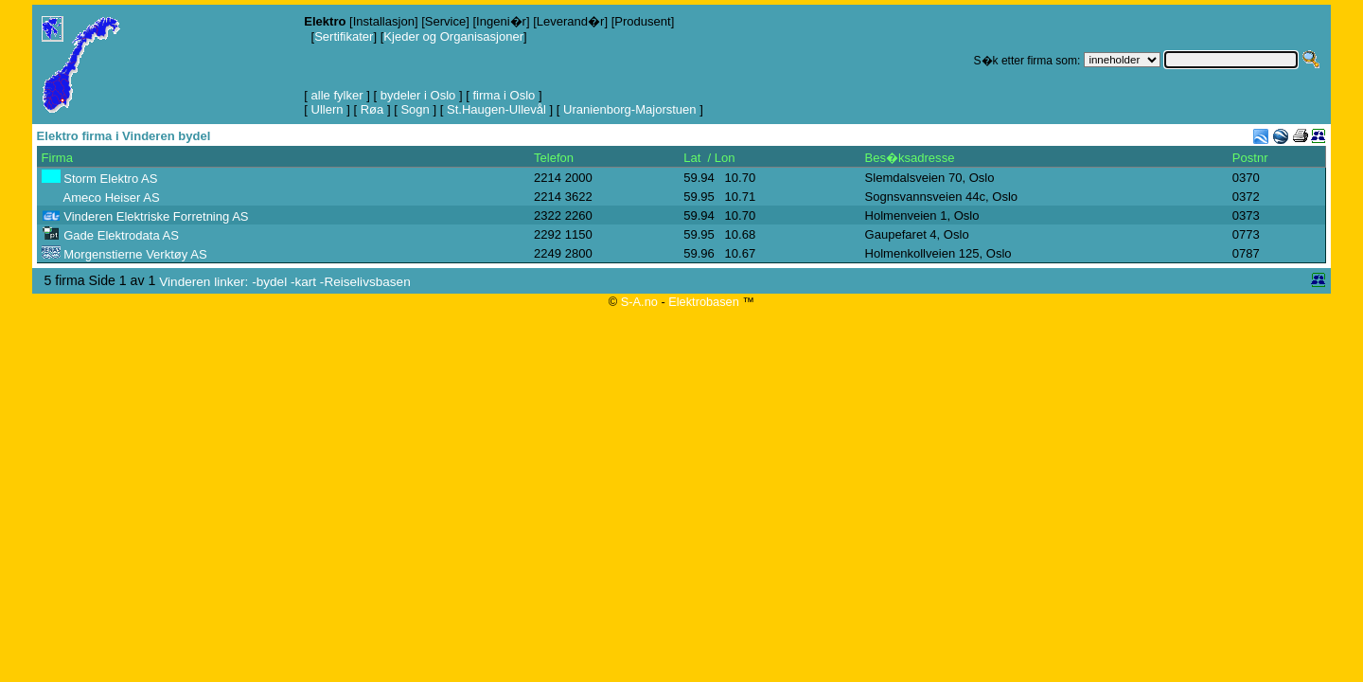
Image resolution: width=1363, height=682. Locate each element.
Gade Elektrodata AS (121, 235)
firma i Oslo (503, 95)
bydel (272, 282)
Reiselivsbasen (367, 282)
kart (305, 282)
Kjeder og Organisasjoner (453, 36)
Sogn (414, 109)
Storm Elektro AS (110, 178)
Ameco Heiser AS (111, 197)
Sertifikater (343, 36)
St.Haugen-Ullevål (496, 109)
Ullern (327, 109)
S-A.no (639, 302)
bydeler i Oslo (418, 95)
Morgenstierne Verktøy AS (134, 254)
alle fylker (337, 95)
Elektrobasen (703, 302)
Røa (372, 109)
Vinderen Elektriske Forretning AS (155, 216)
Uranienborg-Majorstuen (630, 109)
